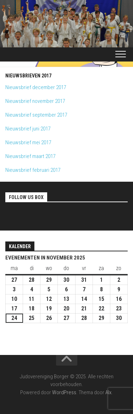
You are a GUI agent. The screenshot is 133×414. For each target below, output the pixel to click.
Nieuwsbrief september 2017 (36, 115)
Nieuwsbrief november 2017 (35, 101)
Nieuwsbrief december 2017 (35, 87)
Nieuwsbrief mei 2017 (28, 142)
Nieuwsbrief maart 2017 (30, 156)
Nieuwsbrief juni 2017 (27, 129)
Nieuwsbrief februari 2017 (32, 170)
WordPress (64, 392)
